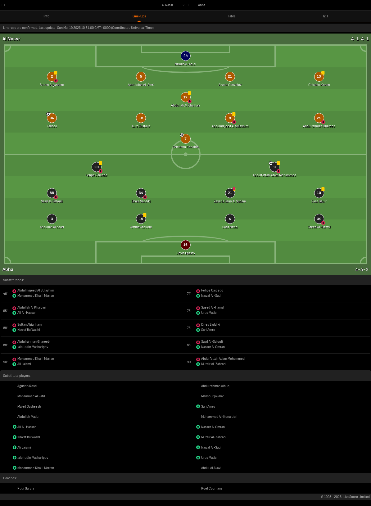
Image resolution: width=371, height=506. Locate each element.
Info (46, 16)
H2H (325, 16)
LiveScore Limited (356, 497)
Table (232, 16)
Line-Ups (139, 16)
